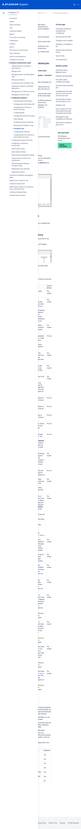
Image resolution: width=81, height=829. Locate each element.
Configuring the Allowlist (22, 132)
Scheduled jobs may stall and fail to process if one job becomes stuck (64, 93)
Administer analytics (18, 172)
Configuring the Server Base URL (24, 104)
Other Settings (18, 119)
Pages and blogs (14, 25)
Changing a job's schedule (64, 40)
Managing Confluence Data (20, 94)
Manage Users (16, 71)
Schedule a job (60, 105)
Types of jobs (60, 56)
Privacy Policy (41, 823)
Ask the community (63, 145)
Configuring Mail (19, 113)
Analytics (12, 44)
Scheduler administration (64, 76)
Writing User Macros (18, 80)
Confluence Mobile (15, 31)
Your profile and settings (17, 37)
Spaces (11, 21)
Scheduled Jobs (19, 128)
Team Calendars (14, 53)
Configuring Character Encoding (24, 116)
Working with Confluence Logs (23, 125)
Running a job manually (63, 37)
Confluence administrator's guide (20, 63)
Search (74, 4)
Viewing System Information (23, 101)
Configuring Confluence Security (22, 140)
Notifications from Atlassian (21, 169)
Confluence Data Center (17, 184)
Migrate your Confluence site (18, 180)
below (40, 160)
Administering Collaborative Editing (23, 155)
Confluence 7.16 (13, 12)
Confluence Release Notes (18, 192)
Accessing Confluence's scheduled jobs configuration (63, 31)
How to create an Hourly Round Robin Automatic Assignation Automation (64, 111)
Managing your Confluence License (23, 91)
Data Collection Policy (19, 152)
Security (62, 823)
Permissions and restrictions (18, 50)
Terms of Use (53, 823)
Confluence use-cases (16, 60)
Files (11, 28)
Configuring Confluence (19, 98)
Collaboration (13, 40)
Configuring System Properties (24, 122)
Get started (13, 18)
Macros (11, 34)
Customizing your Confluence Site (23, 83)
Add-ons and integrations (17, 56)
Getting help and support (17, 195)
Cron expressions (61, 59)
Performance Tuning (18, 149)
